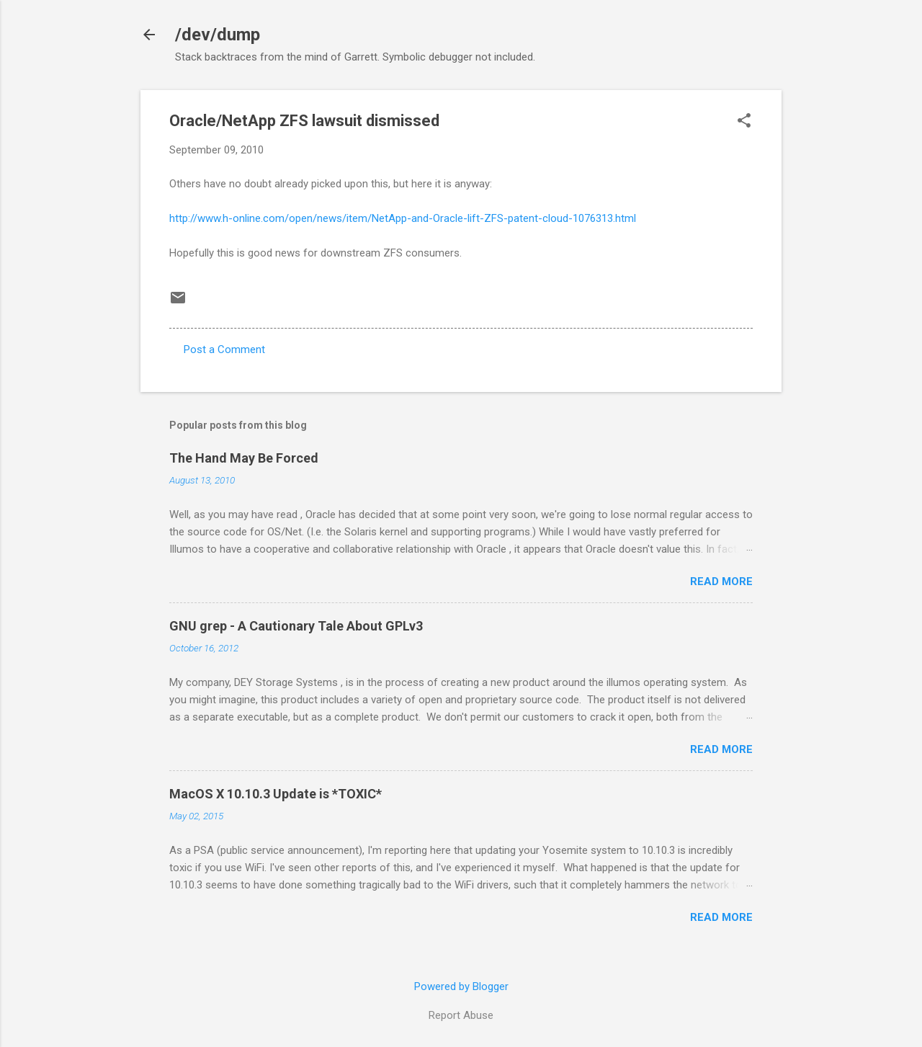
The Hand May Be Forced (243, 457)
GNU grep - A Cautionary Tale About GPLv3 (296, 625)
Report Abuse (461, 1015)
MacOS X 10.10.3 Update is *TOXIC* (275, 793)
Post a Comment (224, 349)
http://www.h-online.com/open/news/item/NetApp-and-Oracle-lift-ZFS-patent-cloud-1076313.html (402, 218)
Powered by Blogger (461, 986)
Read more (721, 581)
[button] (744, 122)
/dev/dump (217, 34)
